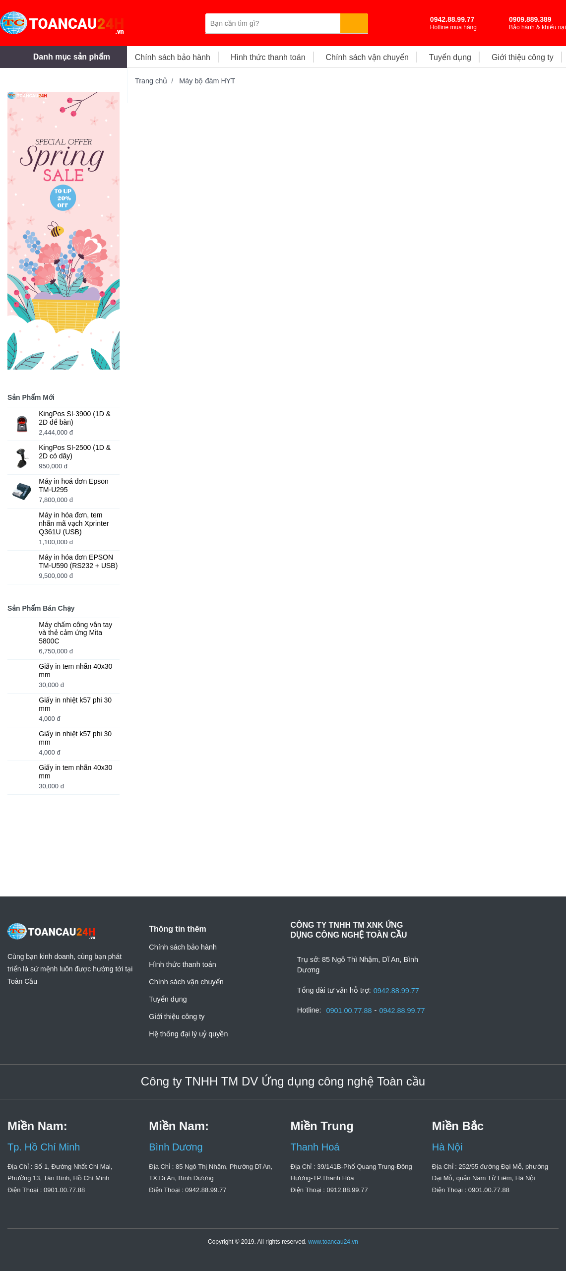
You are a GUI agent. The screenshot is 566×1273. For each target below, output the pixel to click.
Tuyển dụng (168, 999)
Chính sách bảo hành (183, 947)
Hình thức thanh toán (182, 964)
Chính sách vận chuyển (186, 982)
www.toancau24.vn (333, 1243)
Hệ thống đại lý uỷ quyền (188, 1034)
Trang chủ (151, 81)
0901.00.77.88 (352, 1011)
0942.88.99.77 (399, 991)
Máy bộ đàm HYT (207, 81)
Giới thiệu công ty (176, 1016)
